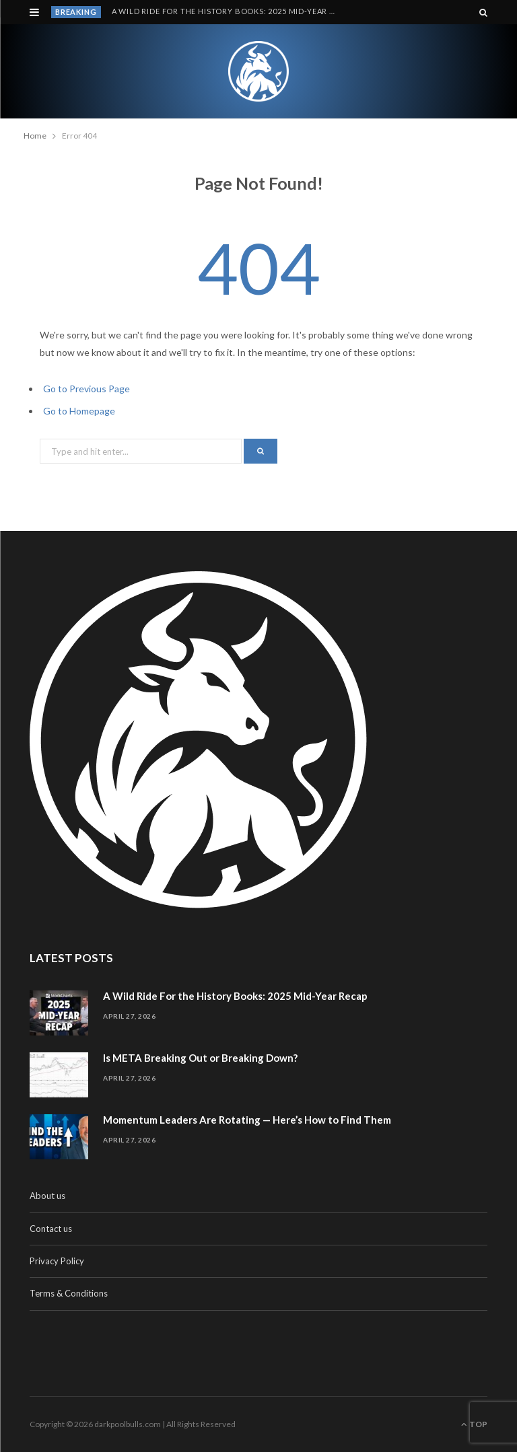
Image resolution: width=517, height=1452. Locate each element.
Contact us (51, 1228)
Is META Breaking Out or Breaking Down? (200, 1058)
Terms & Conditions (69, 1293)
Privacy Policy (57, 1261)
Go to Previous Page (86, 388)
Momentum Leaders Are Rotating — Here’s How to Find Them (247, 1120)
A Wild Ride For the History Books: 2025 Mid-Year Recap (227, 11)
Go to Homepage (79, 410)
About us (47, 1195)
